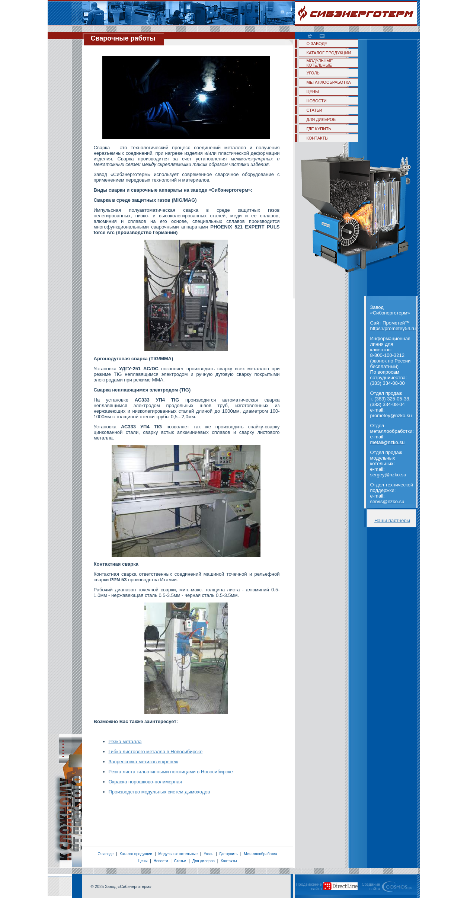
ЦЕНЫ (313, 91)
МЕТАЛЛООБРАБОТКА (329, 82)
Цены (143, 861)
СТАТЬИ (314, 110)
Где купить (229, 854)
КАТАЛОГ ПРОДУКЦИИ (329, 53)
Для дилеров (203, 861)
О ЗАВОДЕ (317, 43)
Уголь (208, 854)
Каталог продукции (136, 854)
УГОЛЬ (313, 73)
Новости (161, 861)
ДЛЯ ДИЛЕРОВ (321, 119)
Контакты (229, 861)
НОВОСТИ (317, 101)
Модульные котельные (178, 854)
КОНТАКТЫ (318, 138)
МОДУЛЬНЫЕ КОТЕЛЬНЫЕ (320, 62)
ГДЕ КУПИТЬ (319, 129)
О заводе (105, 854)
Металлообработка (260, 854)
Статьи (180, 861)
